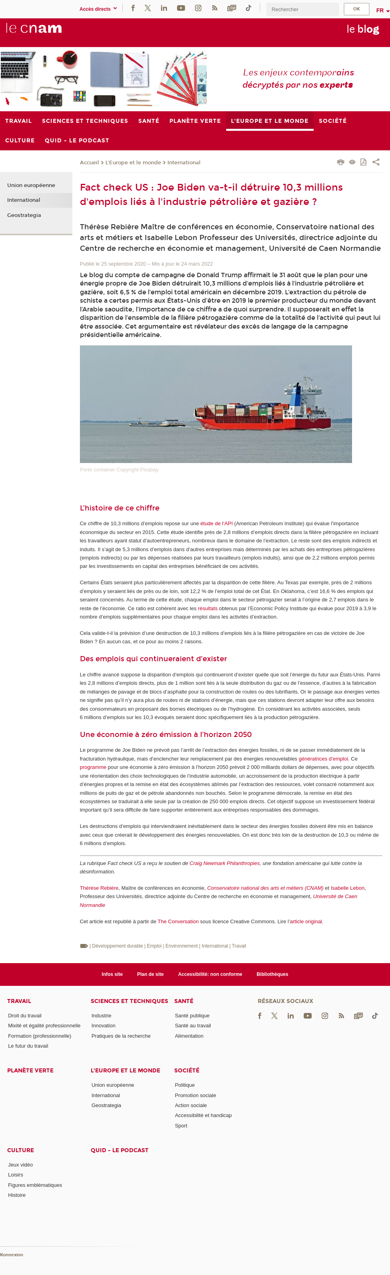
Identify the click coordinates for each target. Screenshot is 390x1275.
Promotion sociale (195, 1095)
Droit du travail (25, 1016)
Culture (20, 1150)
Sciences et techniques (129, 1001)
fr (380, 10)
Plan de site (150, 974)
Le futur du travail (28, 1046)
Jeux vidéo (20, 1165)
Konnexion (11, 1254)
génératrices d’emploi (323, 759)
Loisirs (15, 1175)
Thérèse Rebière (99, 888)
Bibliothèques (272, 974)
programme (93, 767)
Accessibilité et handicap (203, 1115)
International (184, 163)
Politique (185, 1085)
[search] (302, 9)
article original (306, 921)
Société (186, 1070)
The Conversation (178, 921)
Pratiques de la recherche (121, 1036)
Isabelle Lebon (348, 888)
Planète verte (30, 1070)
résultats (207, 608)
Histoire (17, 1195)
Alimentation (189, 1036)
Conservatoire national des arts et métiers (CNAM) (265, 888)
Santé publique (192, 1016)
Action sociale (191, 1105)
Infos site (112, 974)
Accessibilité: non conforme (210, 974)
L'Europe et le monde (133, 163)
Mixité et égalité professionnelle (44, 1026)
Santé (183, 1001)
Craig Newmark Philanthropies (224, 863)
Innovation (103, 1026)
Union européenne (31, 185)
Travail (19, 1001)
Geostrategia (24, 215)
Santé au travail (193, 1026)
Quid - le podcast (120, 1150)
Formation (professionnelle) (39, 1036)
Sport (181, 1126)
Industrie (101, 1016)
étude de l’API (217, 523)
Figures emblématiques (35, 1185)
